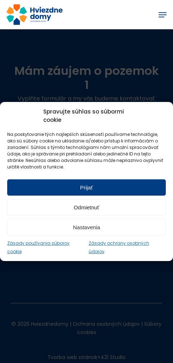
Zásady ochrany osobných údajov (119, 247)
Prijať (86, 187)
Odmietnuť (86, 207)
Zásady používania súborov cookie (38, 247)
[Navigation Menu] (163, 14)
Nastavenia (86, 227)
